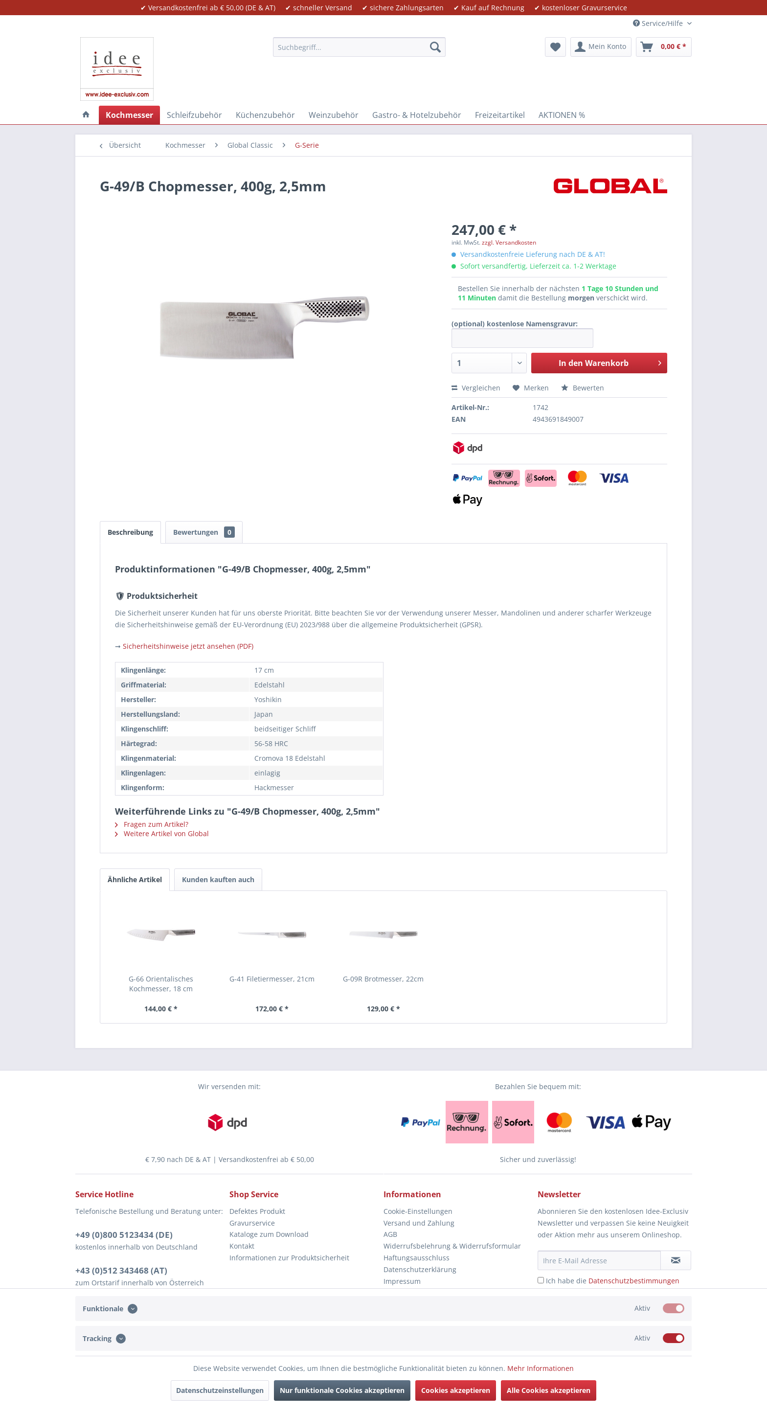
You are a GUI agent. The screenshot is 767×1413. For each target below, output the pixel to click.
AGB (390, 1234)
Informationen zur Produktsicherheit (289, 1257)
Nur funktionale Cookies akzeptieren (342, 1390)
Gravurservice (252, 1223)
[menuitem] (359, 47)
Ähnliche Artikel (135, 879)
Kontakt (241, 1246)
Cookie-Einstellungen (418, 1211)
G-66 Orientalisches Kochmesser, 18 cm (161, 983)
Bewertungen (204, 532)
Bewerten (582, 387)
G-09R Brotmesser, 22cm (383, 978)
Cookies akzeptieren (455, 1390)
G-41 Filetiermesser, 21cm (272, 978)
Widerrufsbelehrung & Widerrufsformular (452, 1246)
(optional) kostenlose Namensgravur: (514, 323)
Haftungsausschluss (417, 1257)
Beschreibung (130, 532)
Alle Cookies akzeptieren (548, 1390)
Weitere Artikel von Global (162, 833)
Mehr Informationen (540, 1368)
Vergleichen (475, 387)
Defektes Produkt (257, 1211)
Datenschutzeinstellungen (220, 1390)
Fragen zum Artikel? (151, 824)
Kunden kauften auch (218, 879)
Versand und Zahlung (419, 1223)
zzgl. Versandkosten (509, 242)
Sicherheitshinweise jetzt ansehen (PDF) (188, 646)
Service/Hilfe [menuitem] (659, 23)
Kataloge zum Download (269, 1234)
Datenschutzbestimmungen (633, 1280)
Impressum (402, 1281)
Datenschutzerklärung (420, 1269)
